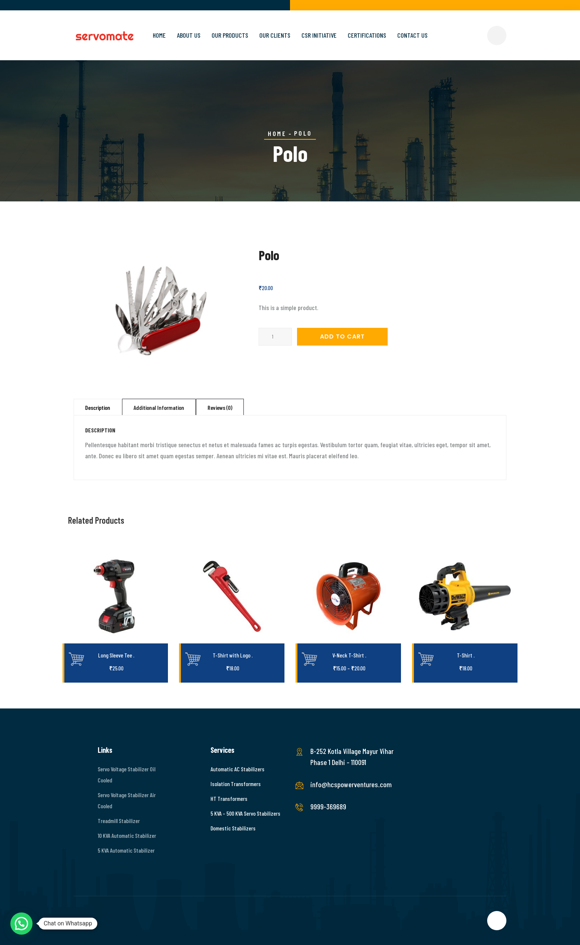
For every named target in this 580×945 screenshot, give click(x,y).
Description (97, 407)
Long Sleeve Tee (116, 655)
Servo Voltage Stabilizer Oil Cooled (126, 774)
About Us (188, 35)
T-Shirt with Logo (233, 655)
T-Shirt (466, 655)
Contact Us (412, 35)
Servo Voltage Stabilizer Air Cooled (127, 800)
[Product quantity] (275, 337)
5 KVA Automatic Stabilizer (126, 850)
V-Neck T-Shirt (349, 655)
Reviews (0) (220, 407)
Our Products (230, 35)
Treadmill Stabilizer (119, 820)
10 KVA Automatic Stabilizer (127, 835)
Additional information (159, 407)
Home (159, 35)
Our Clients (274, 35)
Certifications (367, 35)
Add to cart (342, 336)
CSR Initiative (319, 35)
